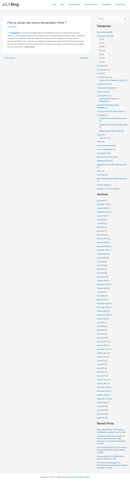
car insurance (102, 70)
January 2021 (102, 384)
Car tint (99, 73)
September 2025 (103, 212)
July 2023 (100, 292)
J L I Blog (10, 4)
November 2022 (103, 307)
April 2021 (101, 372)
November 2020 (103, 391)
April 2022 (101, 334)
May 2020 (100, 414)
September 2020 (103, 399)
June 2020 (101, 410)
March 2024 (101, 277)
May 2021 (100, 368)
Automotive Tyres (92, 5)
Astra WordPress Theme (80, 477)
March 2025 (101, 235)
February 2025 (102, 239)
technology (101, 175)
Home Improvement (104, 146)
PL (100, 54)
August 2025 (102, 216)
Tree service (103, 138)
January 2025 (102, 243)
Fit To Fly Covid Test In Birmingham (110, 111)
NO (100, 51)
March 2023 (101, 300)
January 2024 (102, 281)
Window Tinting (103, 185)
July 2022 (100, 323)
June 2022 (101, 326)
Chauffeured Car (103, 84)
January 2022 (102, 345)
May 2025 (100, 227)
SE (100, 58)
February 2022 (102, 342)
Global (99, 135)
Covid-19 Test (102, 92)
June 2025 (101, 223)
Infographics (107, 5)
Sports (99, 171)
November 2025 (103, 204)
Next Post (85, 58)
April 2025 (101, 231)
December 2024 (103, 246)
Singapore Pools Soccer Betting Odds (113, 125)
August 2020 (102, 403)
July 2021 (100, 361)
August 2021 (102, 357)
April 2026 (101, 201)
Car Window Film (103, 77)
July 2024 (100, 262)
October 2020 (102, 395)
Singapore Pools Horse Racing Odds (112, 118)
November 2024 (103, 250)
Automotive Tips (77, 5)
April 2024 (101, 273)
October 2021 (102, 353)
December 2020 (103, 387)
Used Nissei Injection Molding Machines (112, 179)
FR (9, 27)
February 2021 (102, 380)
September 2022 (103, 315)
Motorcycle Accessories (106, 157)
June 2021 (101, 364)
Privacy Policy (121, 5)
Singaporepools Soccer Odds (110, 131)
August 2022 (102, 319)
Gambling (100, 115)
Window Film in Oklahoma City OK (112, 80)
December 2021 (103, 349)
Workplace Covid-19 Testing (107, 189)
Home (58, 5)
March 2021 (101, 376)
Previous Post (8, 58)
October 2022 (102, 311)
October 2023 (102, 288)
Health (99, 142)
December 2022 (103, 303)
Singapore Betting (103, 161)
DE (100, 39)
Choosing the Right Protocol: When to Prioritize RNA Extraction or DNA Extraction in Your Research (111, 438)
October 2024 (102, 254)
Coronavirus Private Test (106, 88)
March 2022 (101, 338)
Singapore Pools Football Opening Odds (112, 165)
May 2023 (100, 296)
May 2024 (100, 269)
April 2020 (101, 418)
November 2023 (103, 284)
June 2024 (101, 265)
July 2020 (100, 406)
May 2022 (100, 330)
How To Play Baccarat (105, 149)
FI (100, 43)
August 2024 (102, 258)
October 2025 (102, 208)
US (100, 62)
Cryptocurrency (102, 96)
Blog (65, 5)
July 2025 (100, 220)
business (100, 66)
